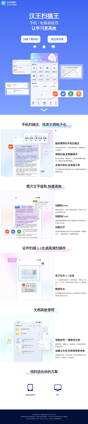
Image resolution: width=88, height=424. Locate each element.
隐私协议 (66, 416)
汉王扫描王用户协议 (58, 416)
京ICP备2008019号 (36, 414)
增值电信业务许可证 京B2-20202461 (48, 414)
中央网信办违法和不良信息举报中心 (28, 416)
